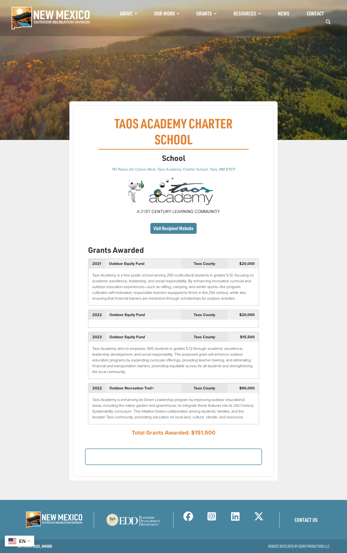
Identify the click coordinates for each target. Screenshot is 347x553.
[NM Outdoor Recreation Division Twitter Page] (259, 518)
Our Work (164, 13)
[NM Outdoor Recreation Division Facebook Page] (188, 518)
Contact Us (306, 519)
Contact (315, 13)
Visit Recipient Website (173, 228)
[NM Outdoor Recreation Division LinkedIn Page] (235, 518)
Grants (204, 13)
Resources (245, 13)
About (126, 13)
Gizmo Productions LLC (314, 546)
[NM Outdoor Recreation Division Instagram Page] (211, 518)
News (283, 13)
